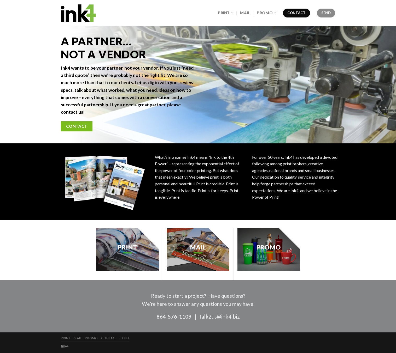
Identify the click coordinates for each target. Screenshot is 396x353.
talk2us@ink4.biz (219, 316)
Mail (245, 13)
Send (125, 338)
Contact (109, 338)
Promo (266, 12)
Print (225, 12)
